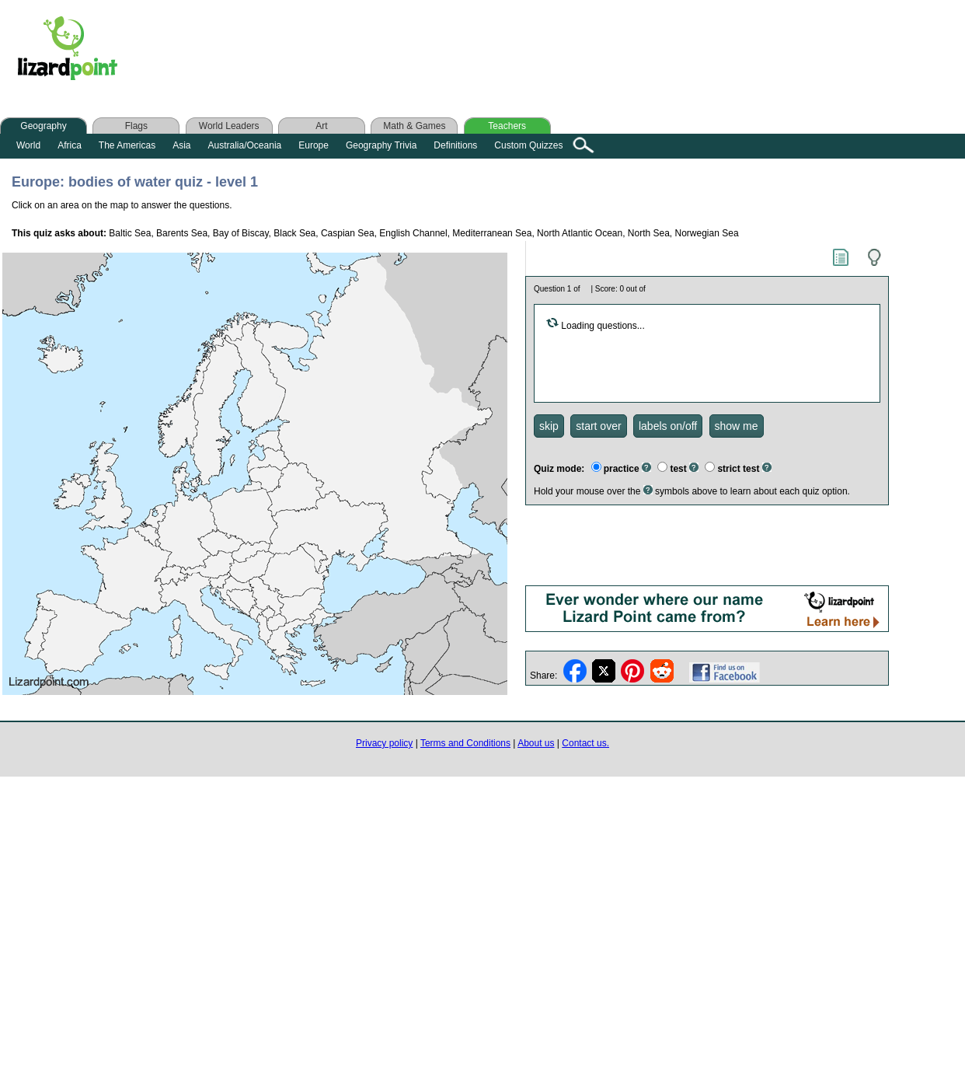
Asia (181, 145)
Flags (136, 125)
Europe (313, 145)
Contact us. (585, 743)
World (28, 145)
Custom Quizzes (528, 145)
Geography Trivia (381, 145)
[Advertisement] (441, 52)
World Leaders (229, 125)
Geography (43, 125)
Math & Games (414, 125)
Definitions (455, 145)
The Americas (127, 145)
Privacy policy (384, 743)
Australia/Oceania (245, 145)
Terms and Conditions (465, 743)
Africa (69, 145)
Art (321, 125)
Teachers (507, 125)
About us (535, 743)
